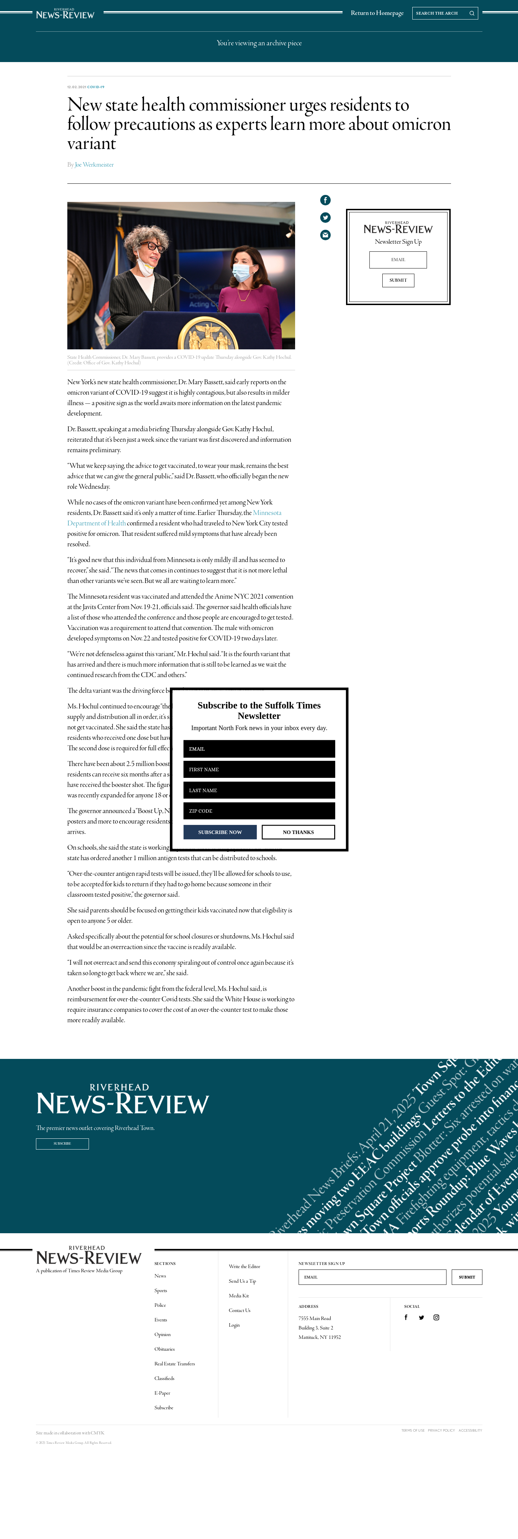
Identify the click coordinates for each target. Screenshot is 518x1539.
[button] (259, 710)
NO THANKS (298, 832)
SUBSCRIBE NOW (220, 832)
